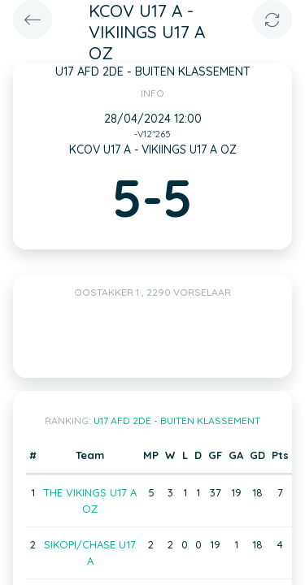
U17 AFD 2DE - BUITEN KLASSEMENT (177, 420)
